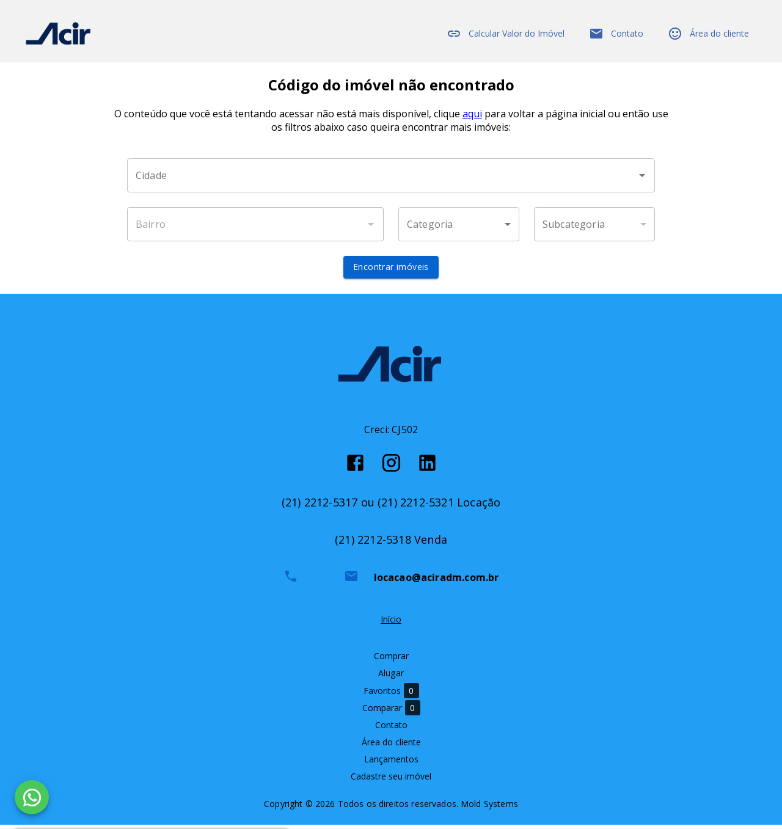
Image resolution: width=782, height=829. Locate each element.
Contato (616, 33)
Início (391, 624)
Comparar (391, 712)
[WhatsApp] (32, 797)
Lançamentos (391, 764)
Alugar (391, 678)
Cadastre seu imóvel (391, 781)
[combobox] (391, 180)
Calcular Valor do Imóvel (506, 33)
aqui (472, 118)
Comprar (391, 660)
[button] (458, 229)
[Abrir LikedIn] (427, 467)
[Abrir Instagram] (391, 467)
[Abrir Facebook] (355, 467)
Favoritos (391, 695)
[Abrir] (642, 180)
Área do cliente (708, 33)
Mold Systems (489, 808)
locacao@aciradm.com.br (436, 582)
